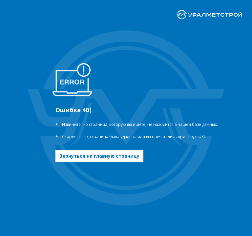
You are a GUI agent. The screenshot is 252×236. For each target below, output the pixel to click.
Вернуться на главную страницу (99, 156)
